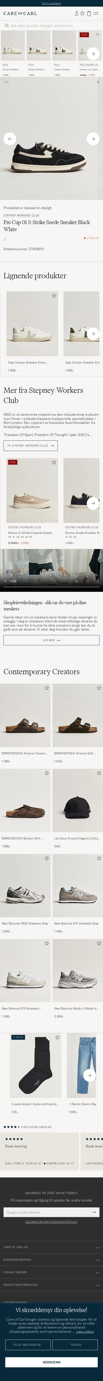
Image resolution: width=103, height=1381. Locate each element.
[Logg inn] (76, 13)
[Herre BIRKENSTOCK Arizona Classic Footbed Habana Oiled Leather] (25, 715)
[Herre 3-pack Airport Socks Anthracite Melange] (35, 1065)
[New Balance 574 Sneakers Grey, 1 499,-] (77, 894)
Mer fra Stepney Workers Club (43, 395)
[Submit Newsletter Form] (94, 1212)
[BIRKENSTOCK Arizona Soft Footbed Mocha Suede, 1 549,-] (77, 723)
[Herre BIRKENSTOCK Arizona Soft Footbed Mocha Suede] (77, 715)
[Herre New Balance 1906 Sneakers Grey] (25, 885)
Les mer (49, 640)
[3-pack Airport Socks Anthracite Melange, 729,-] (35, 1073)
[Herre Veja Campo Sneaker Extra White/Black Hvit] (64, 46)
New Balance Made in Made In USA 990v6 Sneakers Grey (75, 1008)
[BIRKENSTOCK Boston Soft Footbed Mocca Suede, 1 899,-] (25, 808)
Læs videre (85, 1331)
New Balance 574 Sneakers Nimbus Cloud (20, 1008)
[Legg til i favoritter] (53, 296)
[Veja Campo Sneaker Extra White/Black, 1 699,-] (64, 54)
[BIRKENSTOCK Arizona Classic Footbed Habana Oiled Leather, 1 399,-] (25, 723)
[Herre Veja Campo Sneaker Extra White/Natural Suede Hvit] (13, 46)
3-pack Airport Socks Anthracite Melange (33, 1104)
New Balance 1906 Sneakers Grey (25, 923)
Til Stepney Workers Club (30, 445)
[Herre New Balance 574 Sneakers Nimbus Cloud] (25, 970)
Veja (5, 64)
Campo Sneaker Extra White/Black (63, 69)
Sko (6, 82)
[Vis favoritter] (82, 13)
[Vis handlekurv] (89, 13)
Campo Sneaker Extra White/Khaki (37, 69)
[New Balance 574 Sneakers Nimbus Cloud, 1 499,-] (25, 979)
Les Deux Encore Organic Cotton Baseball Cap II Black (77, 838)
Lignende (35, 275)
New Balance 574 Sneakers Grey (76, 923)
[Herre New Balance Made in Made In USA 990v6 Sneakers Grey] (77, 970)
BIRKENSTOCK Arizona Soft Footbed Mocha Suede (73, 753)
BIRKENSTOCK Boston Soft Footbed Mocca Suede (21, 838)
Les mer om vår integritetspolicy (51, 1222)
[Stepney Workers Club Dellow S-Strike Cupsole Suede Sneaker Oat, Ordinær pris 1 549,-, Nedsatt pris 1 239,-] (32, 501)
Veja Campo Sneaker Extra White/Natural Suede (26, 362)
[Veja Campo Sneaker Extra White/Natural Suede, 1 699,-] (13, 54)
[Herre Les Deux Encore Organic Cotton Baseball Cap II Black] (77, 800)
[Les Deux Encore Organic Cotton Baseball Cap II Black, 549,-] (77, 808)
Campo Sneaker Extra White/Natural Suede (12, 69)
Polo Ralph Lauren (89, 65)
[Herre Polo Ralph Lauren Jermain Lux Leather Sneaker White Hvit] (90, 46)
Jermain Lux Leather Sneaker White (89, 69)
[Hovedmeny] (96, 13)
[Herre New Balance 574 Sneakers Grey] (77, 885)
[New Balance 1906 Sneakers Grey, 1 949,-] (25, 894)
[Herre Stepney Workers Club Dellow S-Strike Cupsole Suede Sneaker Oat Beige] (32, 490)
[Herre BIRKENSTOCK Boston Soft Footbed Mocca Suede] (25, 800)
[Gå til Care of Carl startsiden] (20, 13)
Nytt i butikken (51, 3)
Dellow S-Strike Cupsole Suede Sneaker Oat (30, 533)
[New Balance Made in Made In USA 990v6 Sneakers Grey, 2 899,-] (77, 979)
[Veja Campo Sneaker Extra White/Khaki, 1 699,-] (38, 54)
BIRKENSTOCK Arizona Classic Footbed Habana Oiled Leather (23, 753)
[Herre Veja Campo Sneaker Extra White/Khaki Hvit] (39, 46)
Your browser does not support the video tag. (51, 570)
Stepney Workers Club (21, 215)
